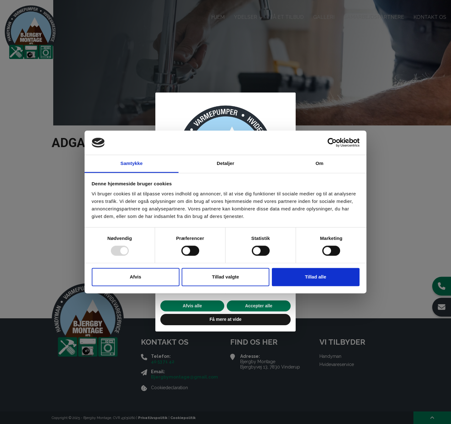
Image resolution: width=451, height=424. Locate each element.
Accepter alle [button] (258, 305)
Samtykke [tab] (132, 163)
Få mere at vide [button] (225, 319)
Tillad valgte (225, 276)
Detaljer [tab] (225, 163)
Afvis (135, 276)
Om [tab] (319, 163)
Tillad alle (315, 276)
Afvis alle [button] (192, 305)
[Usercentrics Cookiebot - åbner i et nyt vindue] (332, 142)
